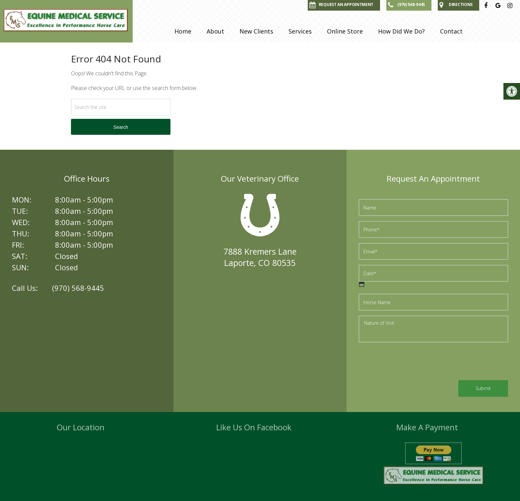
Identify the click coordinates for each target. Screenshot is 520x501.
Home (182, 31)
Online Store (345, 31)
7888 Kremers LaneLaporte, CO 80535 (260, 257)
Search (120, 127)
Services (300, 31)
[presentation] (409, 362)
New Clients (256, 31)
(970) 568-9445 (78, 288)
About (215, 31)
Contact (451, 31)
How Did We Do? (401, 31)
